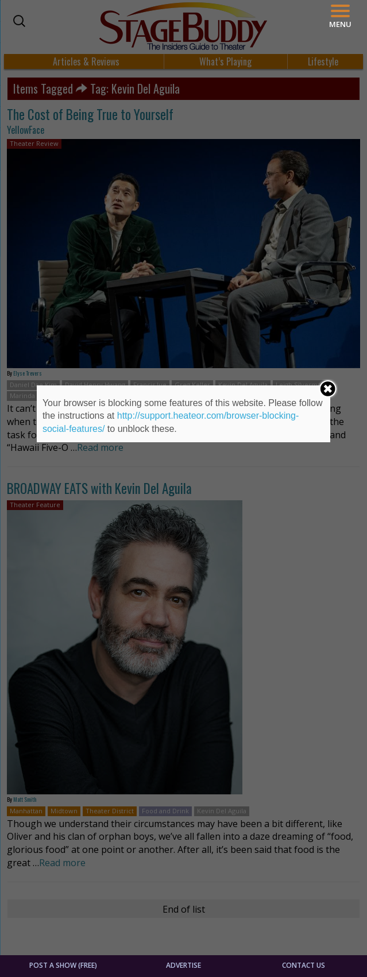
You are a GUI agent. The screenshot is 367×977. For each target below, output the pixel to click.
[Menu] (340, 16)
